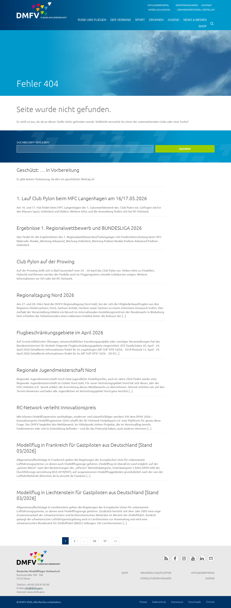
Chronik (210, 602)
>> (115, 541)
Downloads (194, 602)
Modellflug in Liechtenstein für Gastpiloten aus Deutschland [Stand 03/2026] (88, 495)
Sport (140, 19)
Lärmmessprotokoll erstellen (196, 9)
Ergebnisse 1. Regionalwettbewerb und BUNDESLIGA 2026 (79, 228)
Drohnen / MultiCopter (156, 572)
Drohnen (156, 19)
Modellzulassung (159, 9)
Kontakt (207, 5)
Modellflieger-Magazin (155, 578)
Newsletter (210, 558)
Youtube (193, 558)
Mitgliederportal (158, 5)
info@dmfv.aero (33, 588)
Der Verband (120, 19)
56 (94, 541)
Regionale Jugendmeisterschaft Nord (56, 370)
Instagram (184, 558)
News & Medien (195, 19)
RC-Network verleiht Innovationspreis (56, 407)
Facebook (175, 558)
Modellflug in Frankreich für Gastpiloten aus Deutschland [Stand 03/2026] (84, 448)
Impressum (177, 602)
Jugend (173, 19)
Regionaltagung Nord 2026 (45, 295)
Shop (203, 26)
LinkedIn (201, 558)
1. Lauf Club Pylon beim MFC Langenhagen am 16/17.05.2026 (82, 198)
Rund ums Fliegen (92, 19)
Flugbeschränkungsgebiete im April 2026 (60, 332)
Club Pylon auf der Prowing (45, 261)
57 (105, 541)
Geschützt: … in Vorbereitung (48, 170)
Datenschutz (159, 602)
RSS (166, 558)
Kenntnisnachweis (187, 5)
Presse (143, 602)
